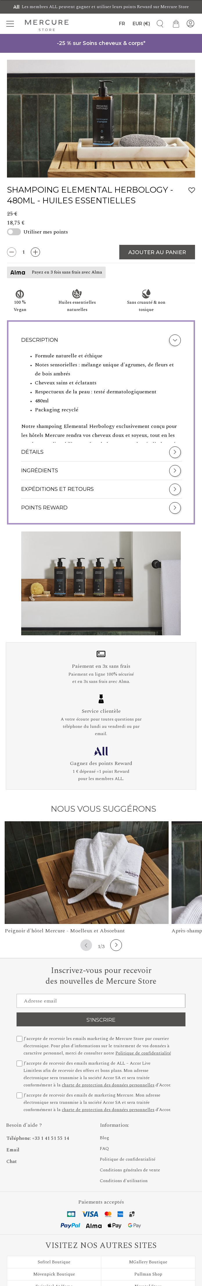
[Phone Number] (50, 1136)
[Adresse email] (101, 1001)
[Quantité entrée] (23, 252)
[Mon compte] (190, 24)
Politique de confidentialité (143, 1053)
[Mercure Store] (46, 25)
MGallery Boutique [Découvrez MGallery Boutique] (148, 1262)
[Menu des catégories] (11, 24)
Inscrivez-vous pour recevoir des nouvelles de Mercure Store (101, 976)
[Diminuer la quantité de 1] (11, 252)
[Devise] (141, 24)
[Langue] (121, 24)
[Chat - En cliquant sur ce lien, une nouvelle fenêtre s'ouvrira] (50, 1160)
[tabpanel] (101, 397)
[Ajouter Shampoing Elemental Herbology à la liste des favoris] (192, 190)
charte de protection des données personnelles (108, 1085)
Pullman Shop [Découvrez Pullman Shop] (148, 1274)
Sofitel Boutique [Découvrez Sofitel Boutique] (54, 1262)
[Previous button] (86, 945)
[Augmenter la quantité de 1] (35, 252)
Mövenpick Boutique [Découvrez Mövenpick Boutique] (54, 1274)
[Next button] (116, 945)
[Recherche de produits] (158, 24)
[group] (101, 119)
